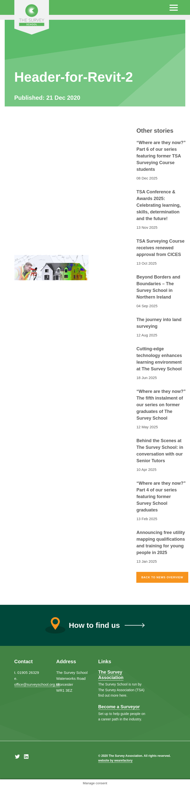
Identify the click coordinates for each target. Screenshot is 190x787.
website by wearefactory (115, 760)
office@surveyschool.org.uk (37, 684)
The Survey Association (110, 675)
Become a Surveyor (119, 706)
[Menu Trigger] (174, 7)
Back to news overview (162, 577)
